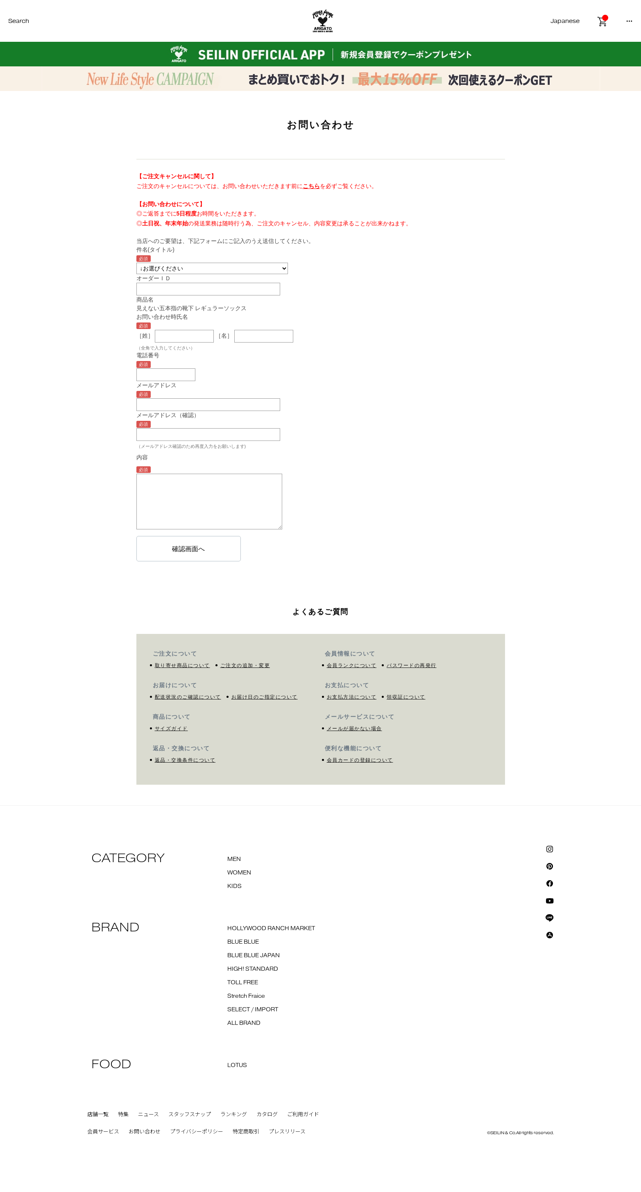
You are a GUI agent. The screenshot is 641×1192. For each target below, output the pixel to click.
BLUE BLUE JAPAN (253, 955)
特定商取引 (246, 1131)
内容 (142, 457)
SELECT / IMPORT (252, 1009)
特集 (123, 1114)
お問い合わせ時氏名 (162, 316)
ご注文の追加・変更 (245, 665)
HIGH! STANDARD (252, 969)
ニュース (148, 1114)
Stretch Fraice (246, 996)
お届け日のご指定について (264, 697)
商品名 (145, 299)
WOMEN (239, 873)
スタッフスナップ (189, 1114)
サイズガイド (171, 728)
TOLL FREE (242, 982)
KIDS (234, 886)
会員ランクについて (352, 665)
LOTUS (237, 1065)
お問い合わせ (145, 1131)
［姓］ (145, 335)
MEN (234, 859)
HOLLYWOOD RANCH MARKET (271, 928)
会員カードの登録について (360, 760)
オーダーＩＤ (153, 278)
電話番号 (147, 355)
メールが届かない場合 (354, 728)
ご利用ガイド (303, 1114)
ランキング (233, 1114)
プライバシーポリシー (196, 1131)
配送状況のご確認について (188, 697)
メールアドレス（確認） (167, 415)
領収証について (406, 697)
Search (18, 21)
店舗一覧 (98, 1114)
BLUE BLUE (243, 942)
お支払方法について (352, 697)
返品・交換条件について (185, 760)
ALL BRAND (243, 1023)
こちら (311, 186)
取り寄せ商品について (182, 665)
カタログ (267, 1114)
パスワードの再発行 (412, 665)
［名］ (224, 335)
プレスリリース (287, 1131)
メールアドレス (156, 385)
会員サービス (103, 1131)
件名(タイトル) (155, 249)
